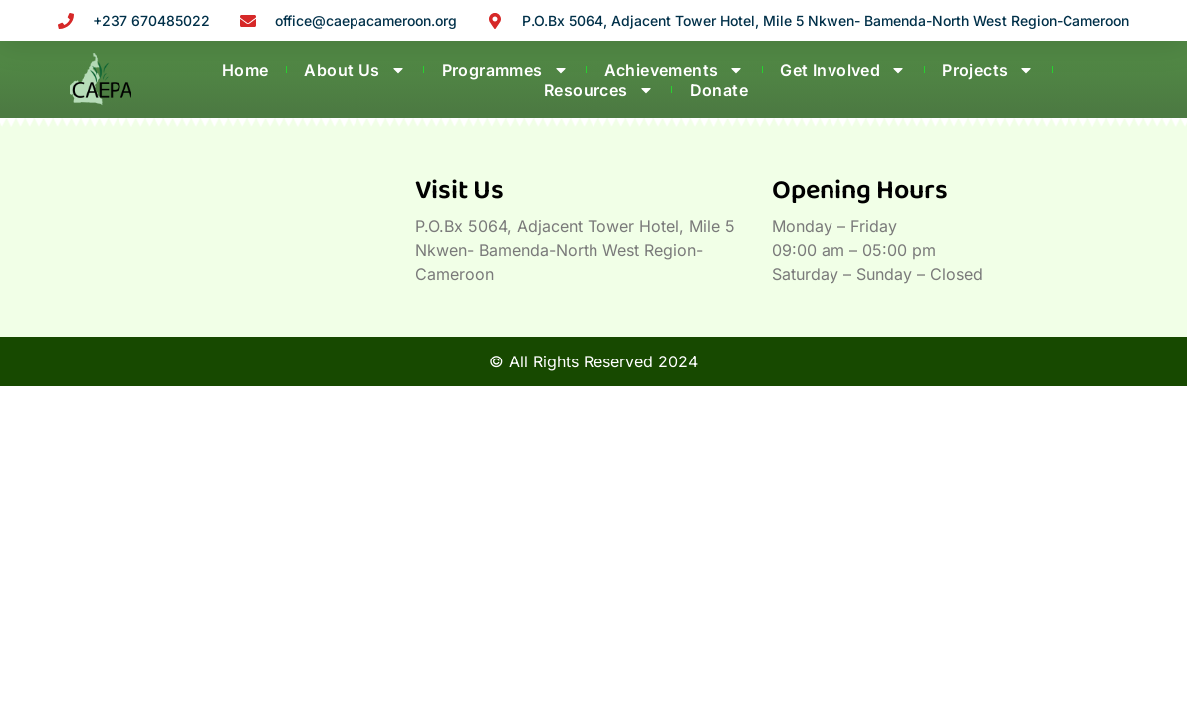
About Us (354, 70)
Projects (988, 70)
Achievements (674, 70)
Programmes (505, 70)
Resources (599, 90)
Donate (719, 90)
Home (245, 70)
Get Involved (843, 70)
